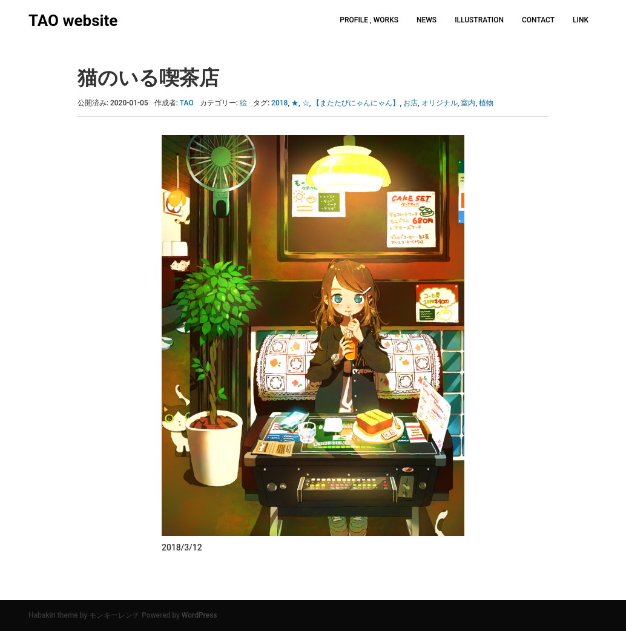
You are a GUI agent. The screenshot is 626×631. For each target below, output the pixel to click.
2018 (279, 103)
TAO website (72, 21)
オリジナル (439, 103)
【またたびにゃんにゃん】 (356, 103)
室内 (468, 103)
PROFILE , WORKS (369, 20)
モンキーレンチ (114, 615)
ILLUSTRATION (479, 20)
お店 (410, 103)
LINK (580, 20)
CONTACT (538, 20)
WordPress (199, 615)
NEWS (427, 20)
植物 (486, 103)
